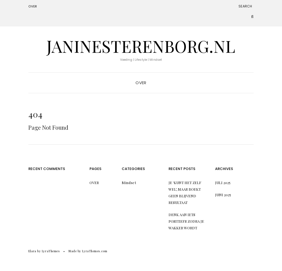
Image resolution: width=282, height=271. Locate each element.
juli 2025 (223, 182)
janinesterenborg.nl (141, 46)
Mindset (129, 182)
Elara (32, 251)
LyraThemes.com (94, 251)
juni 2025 (223, 194)
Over (32, 6)
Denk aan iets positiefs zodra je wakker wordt (186, 221)
